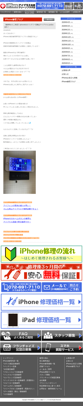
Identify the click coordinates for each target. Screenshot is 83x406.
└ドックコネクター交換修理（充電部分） (19, 380)
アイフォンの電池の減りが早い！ (17, 206)
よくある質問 (64, 12)
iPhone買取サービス (47, 372)
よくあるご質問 (45, 369)
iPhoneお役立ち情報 (69, 78)
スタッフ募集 (44, 375)
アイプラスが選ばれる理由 (29, 12)
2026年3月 (66, 26)
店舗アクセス (44, 366)
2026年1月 (66, 33)
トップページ (5, 12)
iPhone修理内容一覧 (11, 361)
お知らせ (65, 74)
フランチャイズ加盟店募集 (49, 377)
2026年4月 (66, 22)
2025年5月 (66, 63)
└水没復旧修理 (8, 369)
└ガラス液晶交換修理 (11, 364)
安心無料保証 (44, 361)
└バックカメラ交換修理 (12, 375)
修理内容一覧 (41, 12)
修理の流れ (18, 12)
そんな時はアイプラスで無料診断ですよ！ (20, 209)
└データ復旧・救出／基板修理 (15, 391)
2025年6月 (66, 59)
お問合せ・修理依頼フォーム (50, 389)
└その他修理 (8, 394)
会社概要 (42, 380)
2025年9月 (66, 48)
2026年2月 (66, 30)
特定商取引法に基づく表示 (49, 386)
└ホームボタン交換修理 (12, 386)
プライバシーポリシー (48, 383)
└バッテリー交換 (9, 366)
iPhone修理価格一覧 (47, 364)
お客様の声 (76, 12)
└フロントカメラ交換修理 (13, 372)
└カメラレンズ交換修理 (12, 377)
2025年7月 (66, 56)
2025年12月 (66, 37)
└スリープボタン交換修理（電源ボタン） (19, 389)
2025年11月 (66, 41)
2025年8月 (66, 52)
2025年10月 (66, 44)
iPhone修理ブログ (69, 81)
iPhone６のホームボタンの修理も (17, 219)
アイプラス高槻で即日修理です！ (17, 222)
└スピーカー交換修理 (11, 383)
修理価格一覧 (53, 12)
